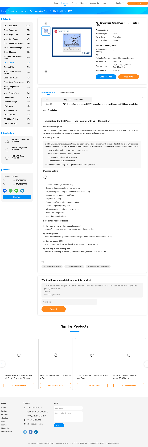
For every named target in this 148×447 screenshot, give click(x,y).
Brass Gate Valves (17, 39)
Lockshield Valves (17, 78)
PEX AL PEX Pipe (17, 123)
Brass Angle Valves (17, 34)
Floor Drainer (17, 97)
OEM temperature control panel (98, 266)
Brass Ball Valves (17, 26)
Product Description (66, 93)
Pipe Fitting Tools (17, 110)
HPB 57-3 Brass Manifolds (18, 157)
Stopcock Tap (17, 67)
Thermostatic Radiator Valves (17, 72)
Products (4, 411)
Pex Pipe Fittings (17, 101)
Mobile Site (5, 428)
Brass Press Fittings (17, 93)
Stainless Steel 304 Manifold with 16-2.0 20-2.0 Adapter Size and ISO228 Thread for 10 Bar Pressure (18, 378)
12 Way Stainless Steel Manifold (20, 140)
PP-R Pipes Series (17, 119)
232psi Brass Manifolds (74, 266)
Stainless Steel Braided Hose (17, 57)
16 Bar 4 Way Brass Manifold (19, 149)
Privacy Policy (6, 432)
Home (3, 408)
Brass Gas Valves (17, 30)
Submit (54, 309)
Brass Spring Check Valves (17, 43)
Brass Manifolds (17, 63)
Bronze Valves (17, 115)
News (3, 421)
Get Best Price (106, 77)
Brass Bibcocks (17, 52)
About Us (4, 418)
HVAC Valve (17, 106)
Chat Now (137, 3)
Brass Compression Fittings (17, 88)
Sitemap (4, 425)
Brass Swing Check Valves (17, 82)
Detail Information (48, 93)
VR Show (4, 415)
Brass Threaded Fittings (17, 47)
